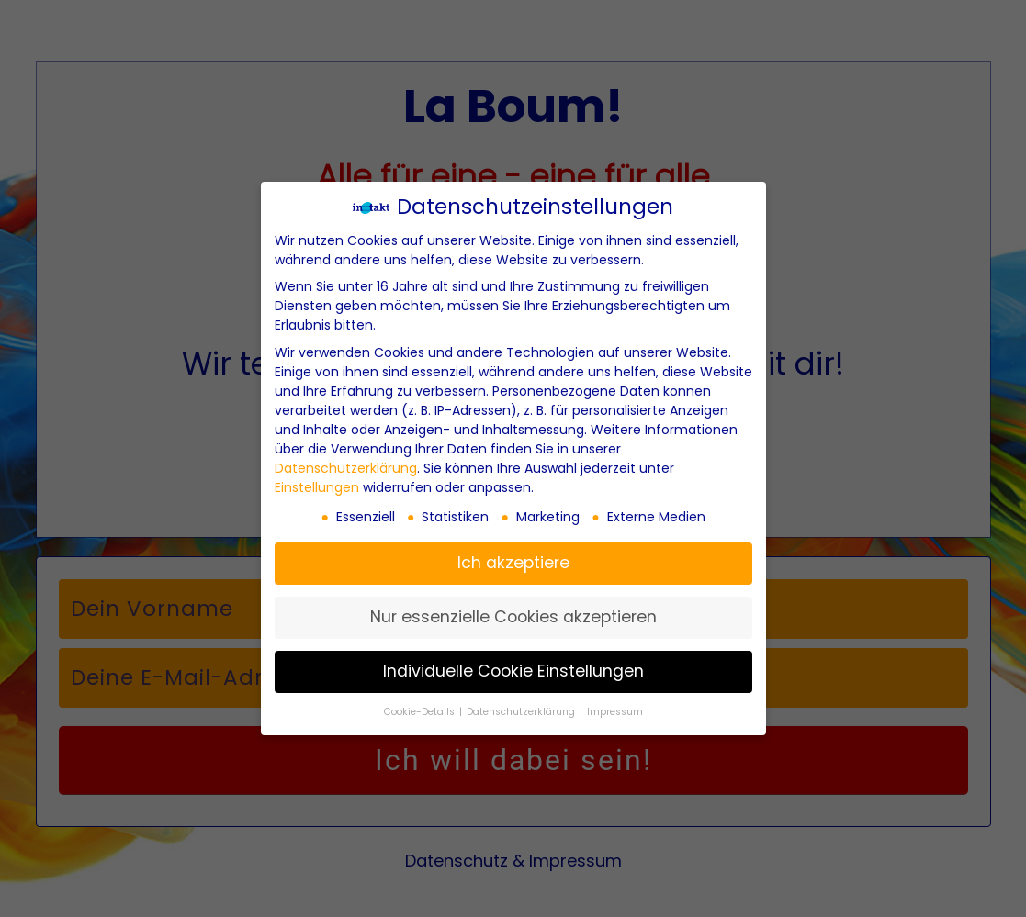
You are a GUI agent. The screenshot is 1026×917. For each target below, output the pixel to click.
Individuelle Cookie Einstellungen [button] (513, 671)
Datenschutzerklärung (346, 468)
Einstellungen (317, 487)
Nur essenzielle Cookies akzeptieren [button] (513, 617)
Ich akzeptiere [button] (513, 563)
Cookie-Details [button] (420, 712)
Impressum (615, 712)
